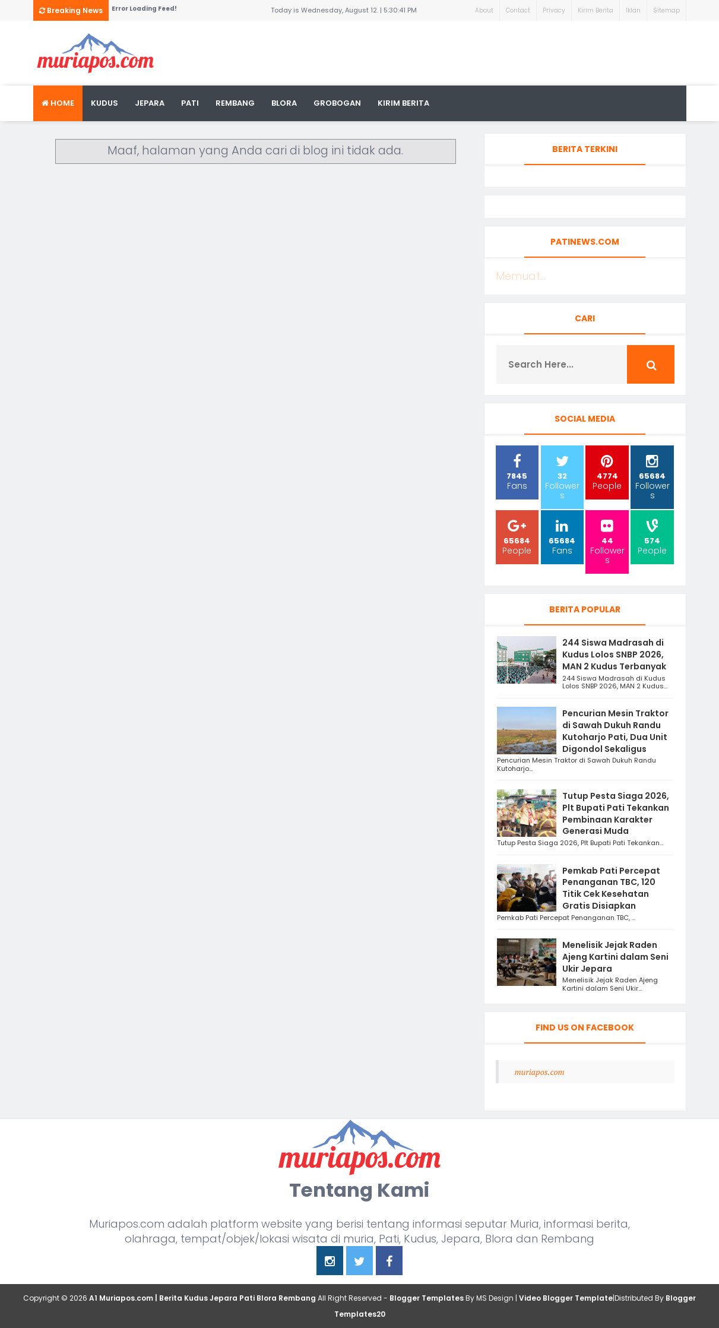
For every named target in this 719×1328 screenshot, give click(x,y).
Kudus (104, 103)
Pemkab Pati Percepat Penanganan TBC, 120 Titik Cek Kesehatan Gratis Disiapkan (611, 888)
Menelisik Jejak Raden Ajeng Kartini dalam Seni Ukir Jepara (615, 957)
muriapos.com (540, 1071)
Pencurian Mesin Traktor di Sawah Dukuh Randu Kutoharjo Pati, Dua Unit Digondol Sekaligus (615, 730)
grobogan (337, 103)
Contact (518, 10)
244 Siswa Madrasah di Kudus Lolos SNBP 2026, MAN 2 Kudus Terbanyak (614, 654)
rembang (235, 103)
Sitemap (666, 10)
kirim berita (403, 103)
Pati (190, 103)
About (484, 10)
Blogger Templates (426, 1298)
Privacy (554, 10)
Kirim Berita (595, 10)
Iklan (633, 10)
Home (58, 103)
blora (284, 103)
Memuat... (521, 275)
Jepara (149, 103)
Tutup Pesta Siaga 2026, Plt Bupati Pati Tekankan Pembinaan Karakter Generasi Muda (615, 813)
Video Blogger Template (566, 1298)
